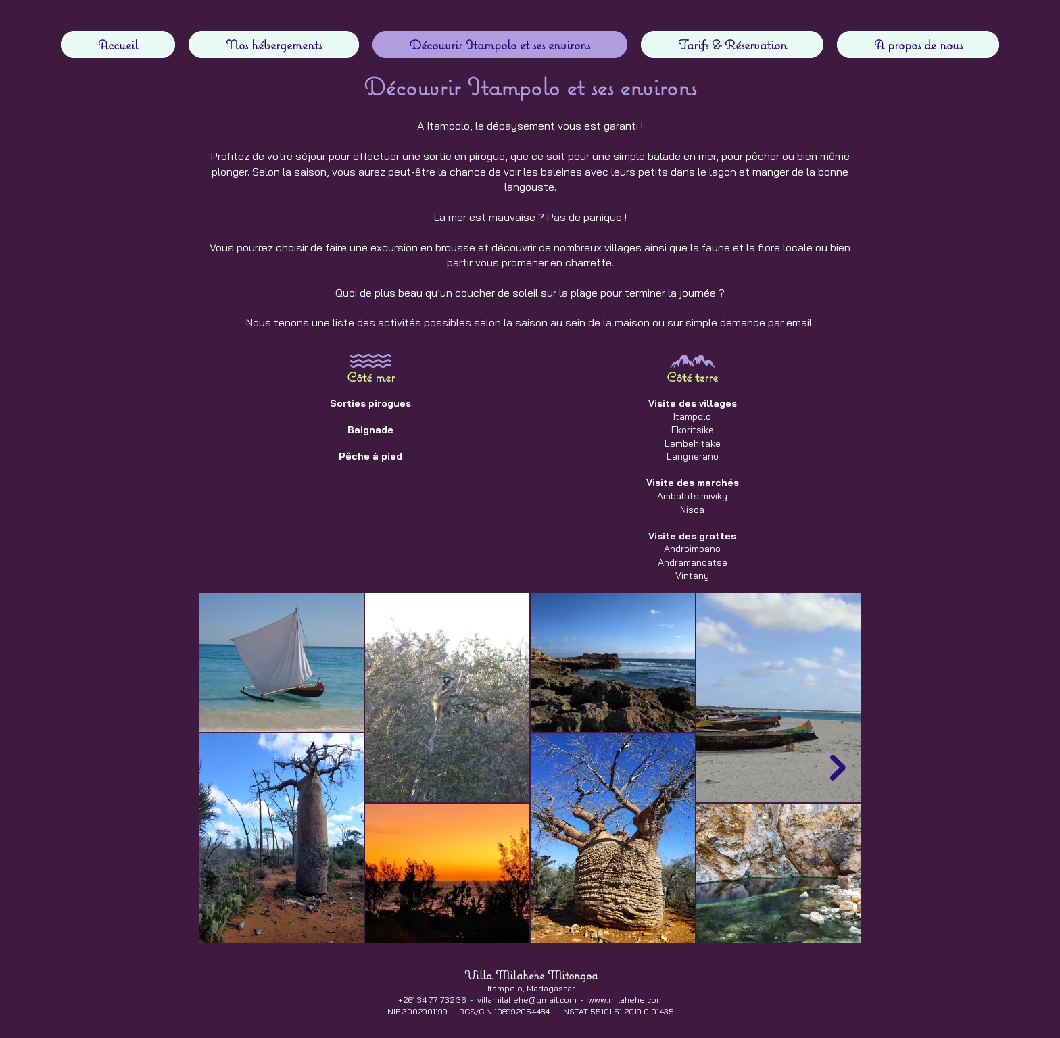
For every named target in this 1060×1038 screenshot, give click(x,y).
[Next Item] (838, 768)
